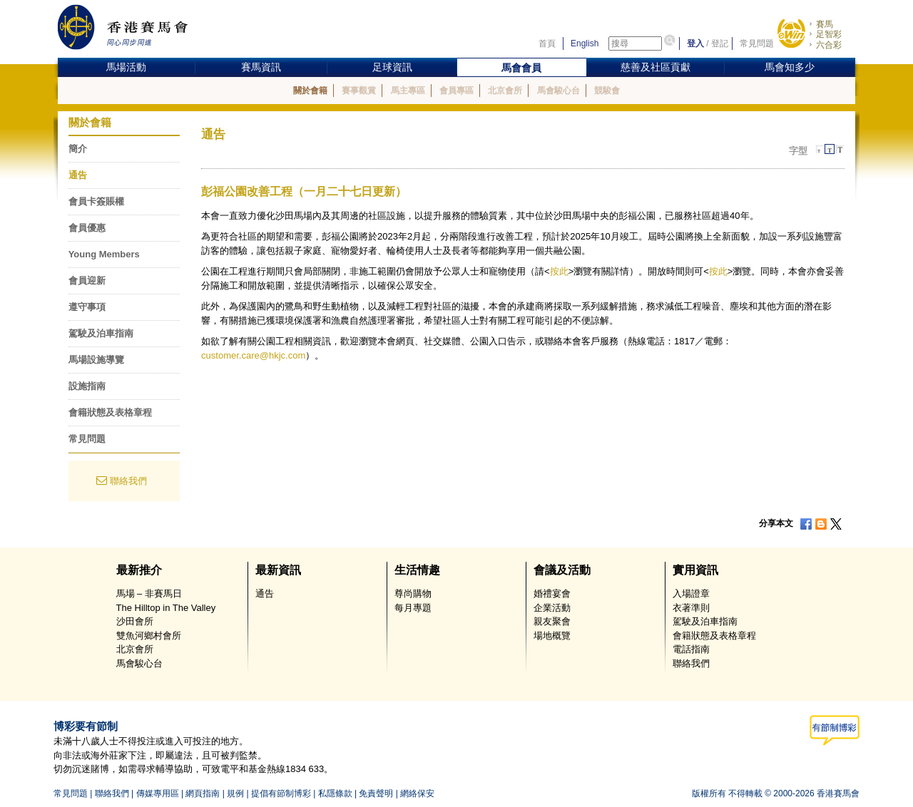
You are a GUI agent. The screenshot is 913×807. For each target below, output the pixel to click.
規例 (235, 793)
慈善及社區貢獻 (655, 67)
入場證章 (691, 593)
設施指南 (87, 386)
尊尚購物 (413, 593)
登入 (695, 43)
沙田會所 (134, 621)
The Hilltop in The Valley (166, 607)
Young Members (104, 254)
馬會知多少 (790, 67)
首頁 (547, 43)
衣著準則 (691, 607)
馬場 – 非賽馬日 (149, 593)
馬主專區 (408, 91)
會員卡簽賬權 (96, 201)
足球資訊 (392, 67)
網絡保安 (417, 793)
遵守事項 (87, 307)
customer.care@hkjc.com (253, 355)
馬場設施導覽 (96, 359)
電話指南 (691, 649)
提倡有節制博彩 (281, 793)
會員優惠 (87, 227)
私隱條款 (335, 793)
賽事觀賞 (359, 91)
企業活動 (552, 607)
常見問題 (757, 43)
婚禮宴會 (552, 593)
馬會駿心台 (558, 91)
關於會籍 (310, 91)
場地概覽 (552, 635)
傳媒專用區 (157, 793)
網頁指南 (202, 793)
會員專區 (456, 91)
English (584, 43)
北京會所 (505, 91)
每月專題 (413, 607)
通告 (77, 175)
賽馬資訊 (261, 67)
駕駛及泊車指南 (100, 333)
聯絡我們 (128, 481)
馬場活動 (126, 67)
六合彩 (829, 45)
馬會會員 (521, 67)
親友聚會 (552, 621)
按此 (559, 271)
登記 (719, 43)
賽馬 (824, 24)
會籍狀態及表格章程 (110, 412)
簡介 (77, 148)
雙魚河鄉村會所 (148, 635)
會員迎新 (87, 280)
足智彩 (829, 34)
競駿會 (607, 91)
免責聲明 (376, 793)
